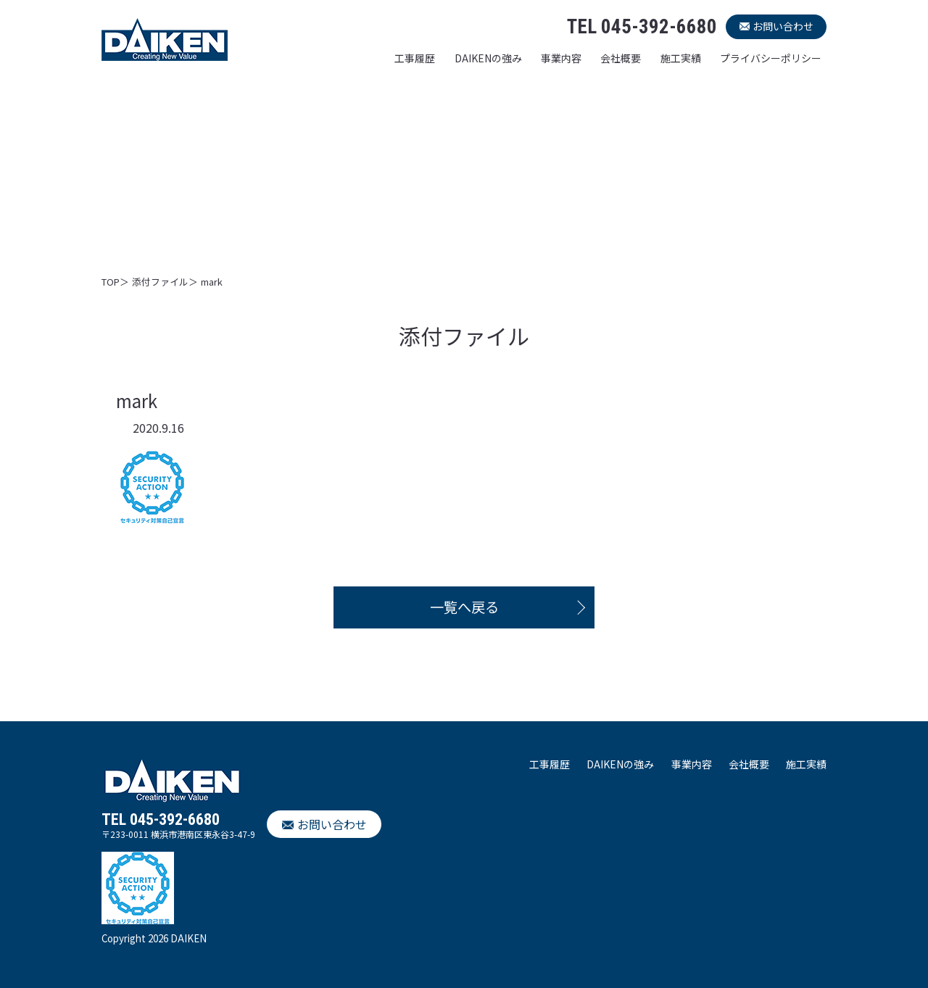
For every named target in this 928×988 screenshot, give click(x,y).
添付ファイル (160, 281)
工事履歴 (414, 58)
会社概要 (620, 58)
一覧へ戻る (464, 607)
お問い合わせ (783, 26)
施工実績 (680, 58)
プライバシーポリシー (770, 58)
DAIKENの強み (488, 58)
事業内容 (561, 58)
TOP (111, 281)
